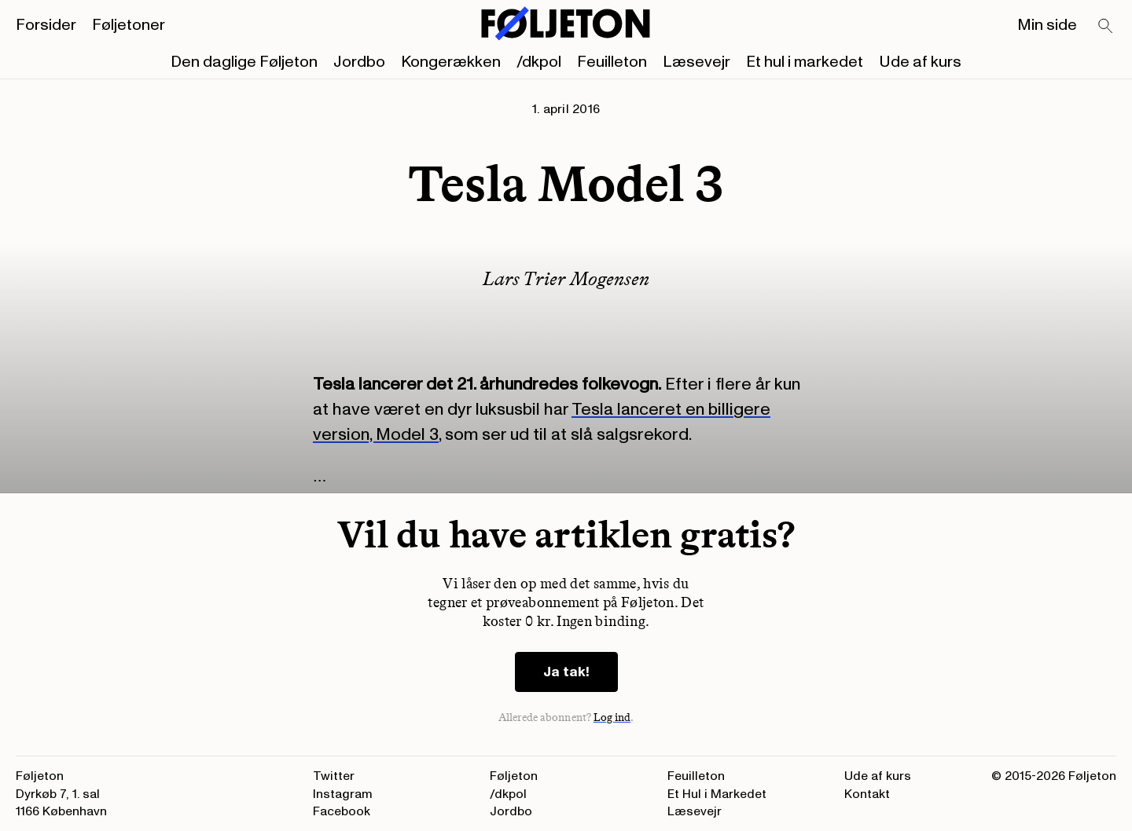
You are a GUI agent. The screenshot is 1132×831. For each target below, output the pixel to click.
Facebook (341, 811)
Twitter (334, 776)
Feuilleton (612, 62)
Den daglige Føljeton (244, 62)
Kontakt (867, 794)
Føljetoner (128, 25)
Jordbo (359, 62)
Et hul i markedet (804, 62)
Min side (1047, 25)
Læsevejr (696, 62)
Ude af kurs (920, 62)
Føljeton (514, 776)
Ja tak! (566, 672)
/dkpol (538, 62)
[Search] (1106, 26)
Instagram (343, 794)
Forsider (46, 25)
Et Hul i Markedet (716, 794)
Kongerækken (451, 62)
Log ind (612, 717)
